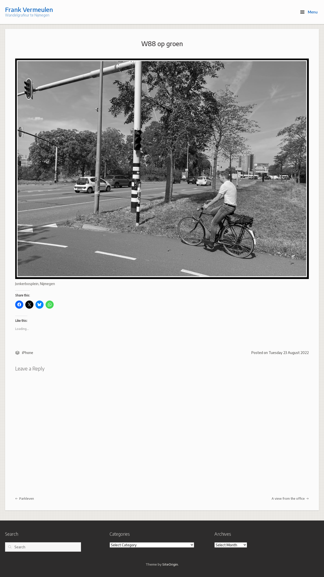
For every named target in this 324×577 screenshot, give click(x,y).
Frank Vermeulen (29, 9)
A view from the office (290, 498)
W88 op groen (162, 43)
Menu (309, 12)
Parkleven (24, 498)
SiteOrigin (170, 564)
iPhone (27, 352)
